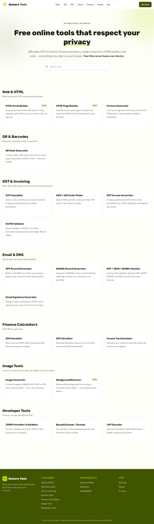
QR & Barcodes (48, 486)
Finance (90, 4)
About (122, 486)
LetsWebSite (86, 491)
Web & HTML (47, 482)
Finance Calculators (50, 499)
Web (57, 4)
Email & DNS (47, 495)
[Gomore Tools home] (14, 4)
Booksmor (85, 486)
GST (72, 4)
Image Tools (46, 503)
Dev (108, 4)
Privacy (122, 491)
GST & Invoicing (48, 491)
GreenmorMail (87, 482)
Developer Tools (48, 508)
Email (80, 4)
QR (65, 4)
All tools (145, 4)
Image (100, 4)
